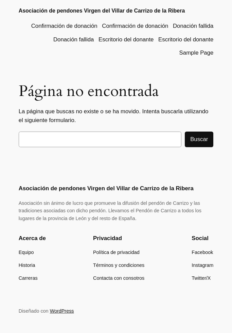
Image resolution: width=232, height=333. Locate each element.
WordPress (62, 311)
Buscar (199, 139)
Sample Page (196, 53)
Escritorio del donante (126, 39)
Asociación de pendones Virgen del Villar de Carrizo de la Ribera (102, 11)
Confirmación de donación (64, 26)
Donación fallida (193, 26)
